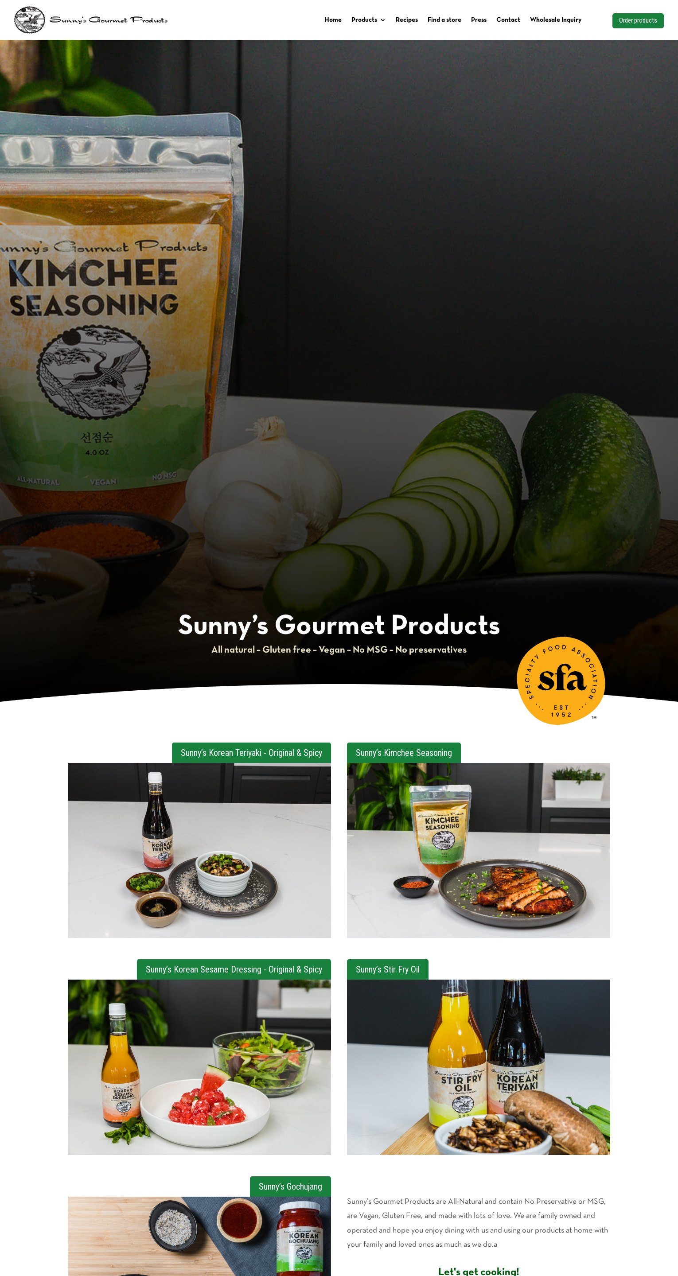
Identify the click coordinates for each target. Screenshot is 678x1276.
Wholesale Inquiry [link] (555, 20)
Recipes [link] (407, 20)
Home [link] (333, 20)
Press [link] (479, 20)
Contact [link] (508, 20)
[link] (561, 723)
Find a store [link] (444, 20)
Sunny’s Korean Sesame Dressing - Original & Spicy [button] (234, 969)
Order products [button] (638, 20)
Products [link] (364, 20)
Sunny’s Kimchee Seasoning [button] (404, 752)
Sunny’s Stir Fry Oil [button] (388, 969)
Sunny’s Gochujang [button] (290, 1186)
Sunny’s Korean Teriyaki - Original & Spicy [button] (251, 752)
